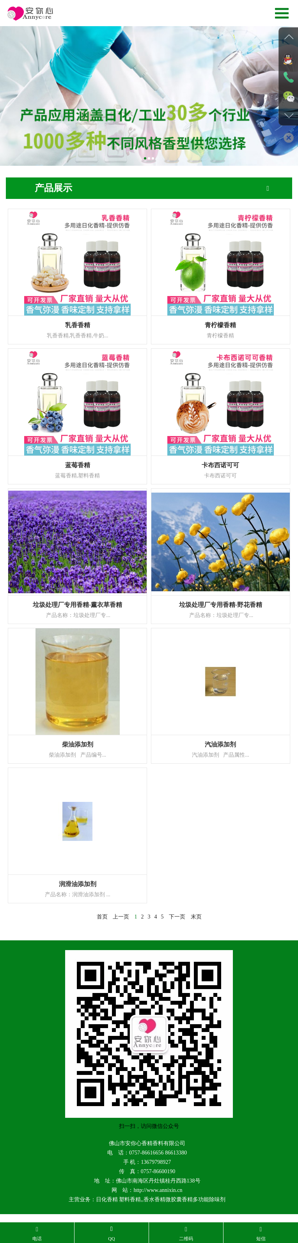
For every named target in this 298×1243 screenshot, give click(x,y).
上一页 (121, 917)
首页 (102, 917)
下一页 (177, 917)
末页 (196, 917)
